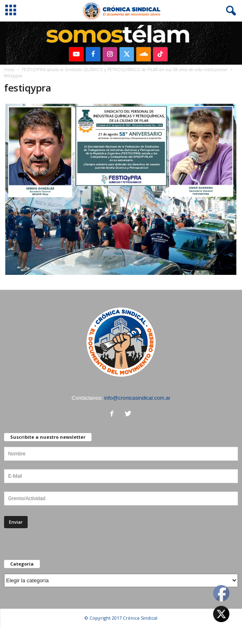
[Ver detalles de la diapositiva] (121, 43)
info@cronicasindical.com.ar (137, 398)
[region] (121, 43)
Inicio (9, 69)
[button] (229, 11)
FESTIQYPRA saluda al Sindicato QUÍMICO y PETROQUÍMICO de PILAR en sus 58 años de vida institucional (124, 69)
